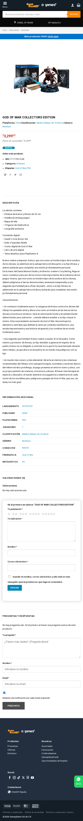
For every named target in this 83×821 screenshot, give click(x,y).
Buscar (74, 14)
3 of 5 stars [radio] (22, 514)
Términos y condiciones (13, 812)
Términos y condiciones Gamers (60, 812)
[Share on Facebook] (10, 175)
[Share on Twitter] (15, 175)
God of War (20, 168)
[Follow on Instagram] (14, 778)
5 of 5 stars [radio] (48, 514)
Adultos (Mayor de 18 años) (49, 123)
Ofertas (11, 749)
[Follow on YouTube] (32, 778)
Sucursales (47, 746)
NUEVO (25, 448)
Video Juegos (14, 30)
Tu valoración (15, 519)
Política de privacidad (34, 812)
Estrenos (12, 753)
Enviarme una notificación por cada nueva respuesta (26, 698)
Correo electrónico (18, 562)
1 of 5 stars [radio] (8, 514)
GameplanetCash (50, 757)
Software (25, 30)
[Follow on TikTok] (18, 778)
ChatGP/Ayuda (17, 792)
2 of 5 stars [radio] (14, 514)
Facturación (47, 749)
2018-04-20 (27, 406)
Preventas (13, 746)
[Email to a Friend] (20, 175)
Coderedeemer (49, 753)
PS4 (17, 123)
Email (6, 678)
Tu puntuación (15, 509)
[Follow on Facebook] (9, 778)
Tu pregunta (9, 635)
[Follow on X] (23, 778)
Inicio (5, 30)
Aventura (7, 126)
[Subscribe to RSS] (27, 778)
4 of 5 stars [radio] (34, 514)
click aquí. (53, 36)
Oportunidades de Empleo (55, 760)
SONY (24, 413)
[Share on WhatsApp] (5, 175)
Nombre (12, 547)
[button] (78, 5)
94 (23, 462)
